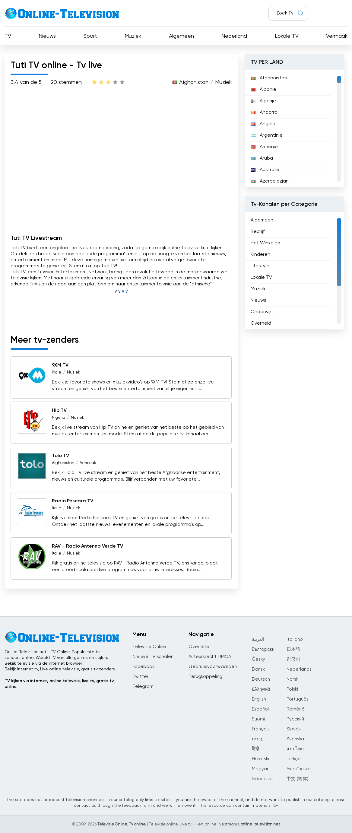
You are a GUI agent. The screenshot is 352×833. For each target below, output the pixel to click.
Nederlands (299, 669)
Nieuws (47, 36)
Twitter (140, 676)
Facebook (143, 666)
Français (261, 729)
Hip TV (59, 410)
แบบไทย (295, 749)
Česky (258, 659)
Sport (90, 36)
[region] (294, 128)
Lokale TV (287, 36)
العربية (258, 639)
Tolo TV (60, 455)
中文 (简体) (297, 779)
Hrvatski (260, 759)
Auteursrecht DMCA (210, 656)
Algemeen (181, 36)
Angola (263, 124)
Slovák (294, 729)
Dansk (258, 669)
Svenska (295, 739)
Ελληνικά (261, 689)
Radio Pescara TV (72, 501)
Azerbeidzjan (270, 181)
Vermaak (336, 36)
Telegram (143, 686)
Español (260, 709)
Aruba (262, 158)
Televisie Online (149, 646)
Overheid (261, 323)
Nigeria (58, 418)
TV (8, 36)
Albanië (263, 89)
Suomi (258, 719)
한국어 (293, 659)
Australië (265, 169)
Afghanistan (193, 82)
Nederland (234, 36)
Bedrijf (258, 231)
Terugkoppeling (205, 676)
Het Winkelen (265, 243)
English (259, 699)
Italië (56, 508)
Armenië (264, 147)
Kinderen (260, 254)
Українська (299, 769)
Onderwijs (262, 312)
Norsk (292, 679)
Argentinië (267, 135)
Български (263, 649)
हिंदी (255, 749)
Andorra (264, 112)
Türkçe (294, 759)
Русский (295, 719)
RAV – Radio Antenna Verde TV (87, 546)
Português (298, 699)
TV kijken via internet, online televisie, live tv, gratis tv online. (59, 684)
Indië (56, 372)
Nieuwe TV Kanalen (152, 656)
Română (296, 709)
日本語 (293, 649)
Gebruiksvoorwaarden (213, 666)
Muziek (133, 36)
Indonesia (262, 779)
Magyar (260, 769)
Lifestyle (260, 266)
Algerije (263, 101)
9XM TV (60, 365)
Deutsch (261, 679)
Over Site (199, 646)
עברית (258, 739)
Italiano (295, 639)
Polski (292, 689)
